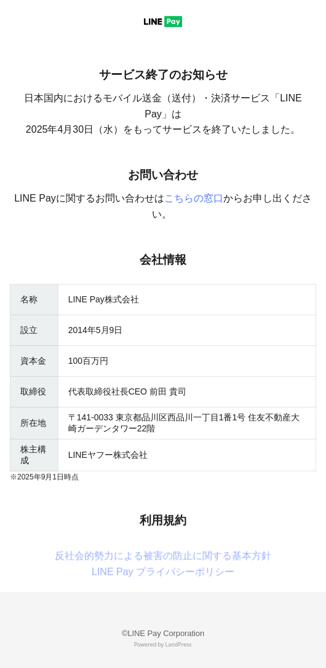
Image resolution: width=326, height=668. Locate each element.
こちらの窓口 (193, 198)
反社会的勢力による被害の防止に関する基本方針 (163, 575)
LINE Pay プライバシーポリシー (163, 591)
